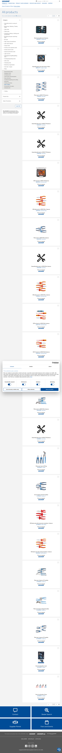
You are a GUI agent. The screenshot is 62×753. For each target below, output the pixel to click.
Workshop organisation (9, 64)
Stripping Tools (7, 73)
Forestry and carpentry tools (10, 47)
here (31, 377)
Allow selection (31, 389)
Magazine (44, 3)
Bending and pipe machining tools (10, 37)
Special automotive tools (9, 51)
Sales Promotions (7, 101)
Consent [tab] (12, 366)
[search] (54, 1)
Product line (5, 96)
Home (3, 6)
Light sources (7, 53)
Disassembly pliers (8, 71)
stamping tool (7, 87)
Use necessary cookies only (12, 389)
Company (50, 3)
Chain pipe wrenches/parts (10, 76)
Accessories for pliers (9, 86)
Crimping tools (7, 74)
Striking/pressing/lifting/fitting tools (10, 56)
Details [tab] (31, 366)
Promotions (11, 3)
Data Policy (31, 738)
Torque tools (7, 45)
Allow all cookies (49, 389)
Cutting (5, 91)
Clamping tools (7, 62)
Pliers (12, 6)
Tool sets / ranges (8, 66)
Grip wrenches (7, 78)
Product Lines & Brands (22, 3)
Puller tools (6, 31)
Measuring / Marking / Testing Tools (10, 27)
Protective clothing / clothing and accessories (11, 34)
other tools (6, 60)
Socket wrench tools (8, 49)
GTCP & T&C (38, 738)
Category (5, 20)
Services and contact (35, 3)
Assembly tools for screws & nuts (10, 24)
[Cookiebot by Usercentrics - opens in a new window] (53, 363)
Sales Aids (6, 29)
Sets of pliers (7, 84)
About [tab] (50, 366)
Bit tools (6, 39)
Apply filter (18, 106)
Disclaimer (24, 738)
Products (4, 3)
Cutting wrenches (8, 83)
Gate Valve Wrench (8, 43)
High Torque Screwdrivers (10, 41)
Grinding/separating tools (10, 58)
